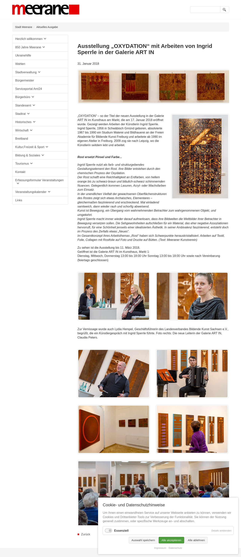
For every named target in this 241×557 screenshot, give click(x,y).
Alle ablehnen (196, 540)
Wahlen (20, 63)
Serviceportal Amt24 (28, 88)
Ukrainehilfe (23, 55)
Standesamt (23, 105)
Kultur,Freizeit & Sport (29, 147)
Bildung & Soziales (27, 155)
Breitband (21, 138)
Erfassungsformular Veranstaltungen (39, 180)
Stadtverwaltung (26, 72)
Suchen (224, 9)
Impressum (160, 548)
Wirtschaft (22, 130)
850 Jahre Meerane (28, 47)
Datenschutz (175, 548)
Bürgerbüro (22, 97)
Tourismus (22, 163)
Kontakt (20, 172)
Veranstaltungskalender (31, 191)
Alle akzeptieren (171, 540)
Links (18, 200)
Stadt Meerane (23, 27)
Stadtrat (20, 113)
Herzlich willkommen (29, 38)
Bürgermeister (24, 80)
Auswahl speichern (143, 540)
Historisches (23, 122)
